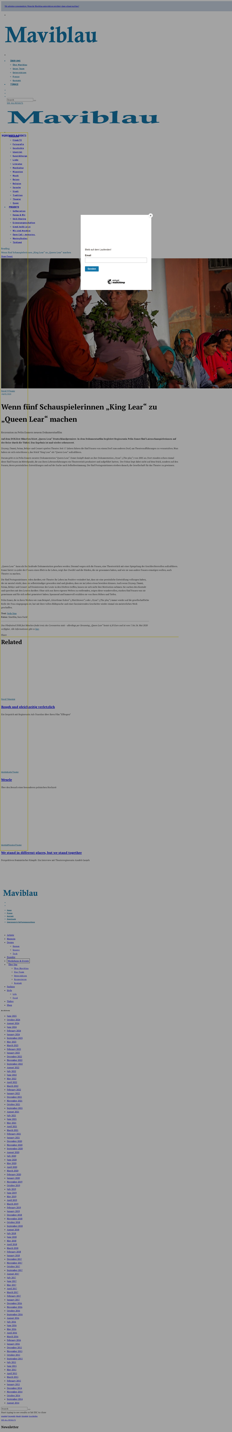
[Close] (150, 215)
